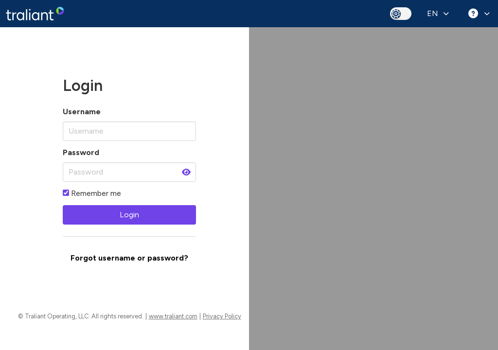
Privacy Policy (222, 316)
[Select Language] (437, 13)
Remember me (92, 193)
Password (81, 152)
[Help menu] (477, 13)
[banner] (35, 13)
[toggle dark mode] (400, 13)
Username (82, 111)
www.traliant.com (173, 316)
